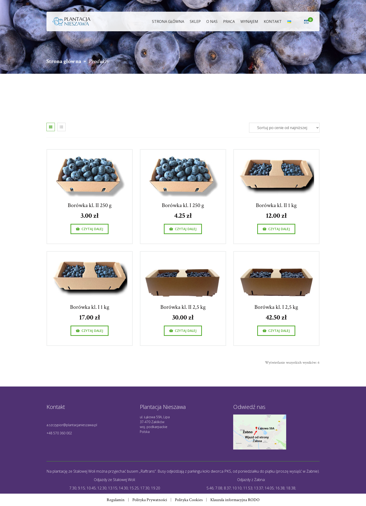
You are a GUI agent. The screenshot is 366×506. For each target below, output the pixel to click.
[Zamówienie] (284, 128)
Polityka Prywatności (149, 499)
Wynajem (249, 21)
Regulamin (116, 499)
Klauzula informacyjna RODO (235, 499)
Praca (229, 21)
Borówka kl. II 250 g (90, 205)
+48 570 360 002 (59, 433)
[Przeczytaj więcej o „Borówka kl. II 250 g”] (89, 229)
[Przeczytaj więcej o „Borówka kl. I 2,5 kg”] (276, 331)
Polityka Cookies (189, 499)
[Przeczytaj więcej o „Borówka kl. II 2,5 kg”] (183, 331)
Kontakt (273, 21)
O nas (212, 21)
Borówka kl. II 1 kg (276, 205)
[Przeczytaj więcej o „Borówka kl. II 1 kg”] (276, 229)
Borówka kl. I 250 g (183, 205)
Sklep (195, 21)
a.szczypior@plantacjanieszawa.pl (71, 425)
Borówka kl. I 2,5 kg (276, 307)
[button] (306, 22)
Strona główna (168, 21)
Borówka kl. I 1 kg (89, 307)
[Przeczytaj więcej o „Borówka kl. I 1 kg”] (89, 331)
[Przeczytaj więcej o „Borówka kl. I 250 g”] (183, 229)
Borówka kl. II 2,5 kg (183, 307)
